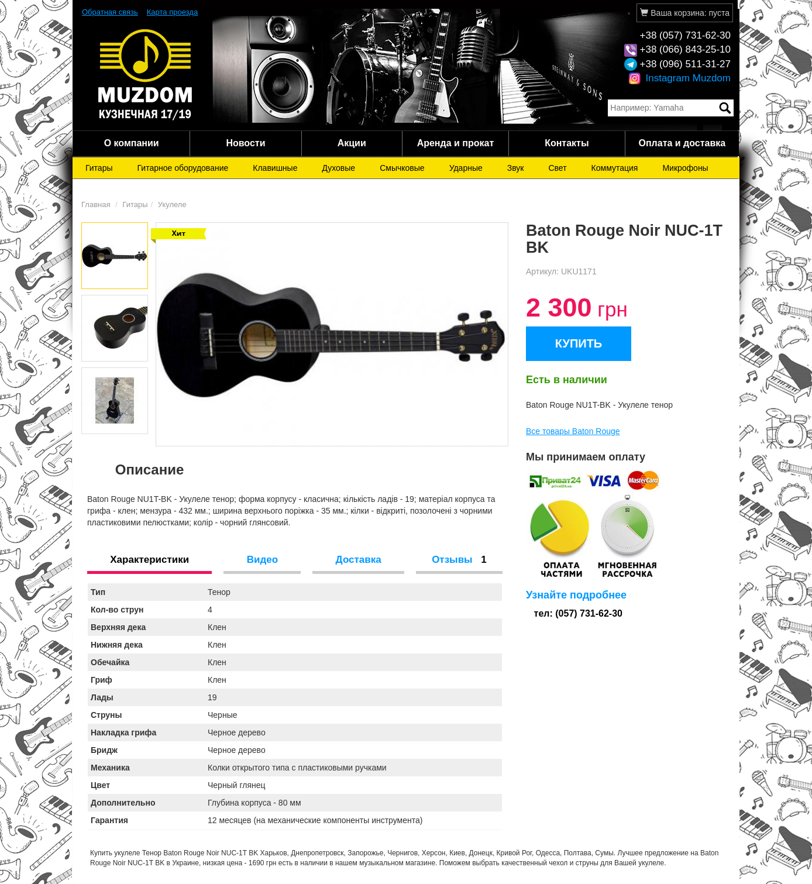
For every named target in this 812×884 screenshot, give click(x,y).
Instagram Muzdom (679, 78)
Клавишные (275, 168)
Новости (245, 143)
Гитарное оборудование (183, 168)
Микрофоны (685, 168)
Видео (262, 559)
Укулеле (172, 204)
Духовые (338, 168)
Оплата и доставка (681, 143)
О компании (131, 143)
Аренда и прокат (455, 143)
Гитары (99, 168)
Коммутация (614, 168)
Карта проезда (172, 12)
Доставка (358, 559)
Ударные (466, 168)
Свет (557, 168)
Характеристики (149, 559)
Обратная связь (110, 12)
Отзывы (459, 559)
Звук (515, 168)
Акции (352, 143)
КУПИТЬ (579, 343)
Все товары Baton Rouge (573, 431)
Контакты (567, 143)
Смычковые (402, 168)
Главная (95, 204)
